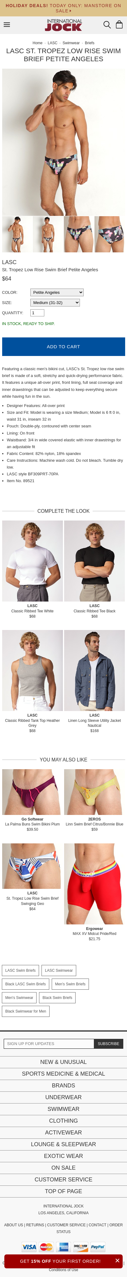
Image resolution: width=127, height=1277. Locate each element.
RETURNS (35, 1225)
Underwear (63, 1097)
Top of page (63, 1191)
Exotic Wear (63, 1156)
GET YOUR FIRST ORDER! (71, 1260)
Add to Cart (63, 346)
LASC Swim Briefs (20, 970)
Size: (7, 302)
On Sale (63, 1168)
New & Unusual (63, 1062)
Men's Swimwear (19, 998)
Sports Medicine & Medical (63, 1074)
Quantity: (13, 313)
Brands (63, 1085)
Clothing (63, 1121)
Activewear (63, 1132)
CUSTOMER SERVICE (66, 1225)
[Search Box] (107, 24)
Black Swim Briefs (57, 998)
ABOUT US (13, 1225)
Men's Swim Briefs (70, 984)
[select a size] (55, 302)
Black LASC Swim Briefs (25, 984)
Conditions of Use (63, 1270)
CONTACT (97, 1225)
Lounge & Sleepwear (63, 1144)
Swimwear (64, 1109)
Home (37, 43)
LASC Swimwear (59, 970)
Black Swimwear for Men (25, 1011)
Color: (10, 292)
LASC (9, 262)
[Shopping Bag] (119, 24)
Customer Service (63, 1179)
